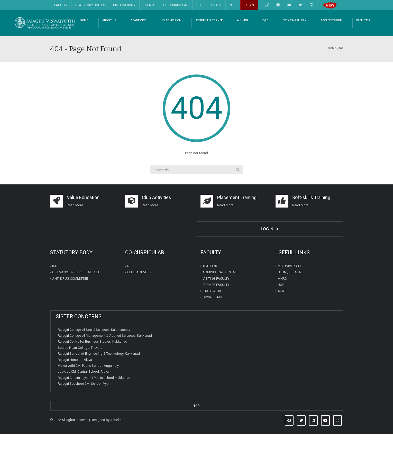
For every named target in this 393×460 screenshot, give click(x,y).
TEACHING (210, 292)
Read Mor (74, 231)
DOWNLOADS (213, 323)
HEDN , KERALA (289, 298)
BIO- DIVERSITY (124, 5)
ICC (54, 292)
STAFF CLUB (212, 316)
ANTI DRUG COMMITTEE (70, 304)
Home (332, 74)
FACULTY (60, 5)
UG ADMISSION (171, 46)
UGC (281, 310)
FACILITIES (363, 46)
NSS (130, 292)
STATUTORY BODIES (90, 5)
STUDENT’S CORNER (209, 46)
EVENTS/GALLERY (294, 46)
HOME (84, 46)
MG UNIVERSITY (289, 292)
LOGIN (249, 5)
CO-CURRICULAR (175, 5)
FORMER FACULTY (216, 310)
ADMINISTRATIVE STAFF (221, 298)
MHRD (282, 304)
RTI (198, 5)
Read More (150, 231)
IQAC (265, 46)
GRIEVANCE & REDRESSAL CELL (76, 298)
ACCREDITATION (331, 46)
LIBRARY (215, 5)
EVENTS (149, 5)
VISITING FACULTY (216, 304)
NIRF (233, 5)
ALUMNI (242, 46)
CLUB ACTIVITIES (139, 298)
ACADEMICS (139, 46)
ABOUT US (109, 46)
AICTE (282, 316)
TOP (196, 431)
